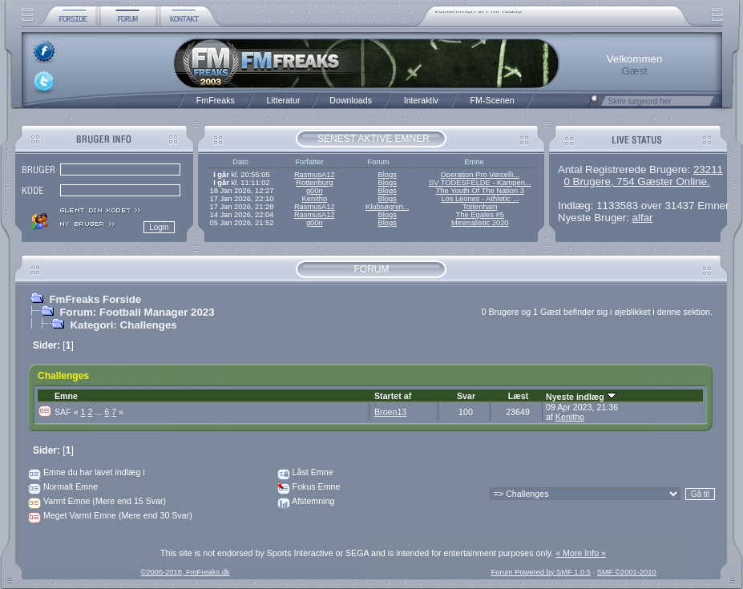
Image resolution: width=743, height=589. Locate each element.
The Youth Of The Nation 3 (480, 191)
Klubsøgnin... (387, 207)
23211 (708, 169)
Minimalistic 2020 (480, 223)
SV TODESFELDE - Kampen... (480, 183)
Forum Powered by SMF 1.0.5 (541, 572)
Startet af (392, 396)
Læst (518, 396)
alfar (642, 218)
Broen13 (390, 412)
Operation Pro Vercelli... (480, 175)
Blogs (387, 175)
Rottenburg (314, 183)
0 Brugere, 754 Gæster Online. (636, 181)
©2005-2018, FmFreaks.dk (184, 572)
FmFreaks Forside (95, 299)
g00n (314, 191)
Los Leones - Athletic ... (480, 199)
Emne (66, 396)
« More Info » (580, 553)
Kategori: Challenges (123, 325)
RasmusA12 (314, 175)
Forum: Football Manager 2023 (136, 312)
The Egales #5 (480, 215)
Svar (466, 396)
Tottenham (480, 207)
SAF (68, 412)
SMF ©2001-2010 (626, 572)
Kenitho (314, 199)
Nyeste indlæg (581, 396)
